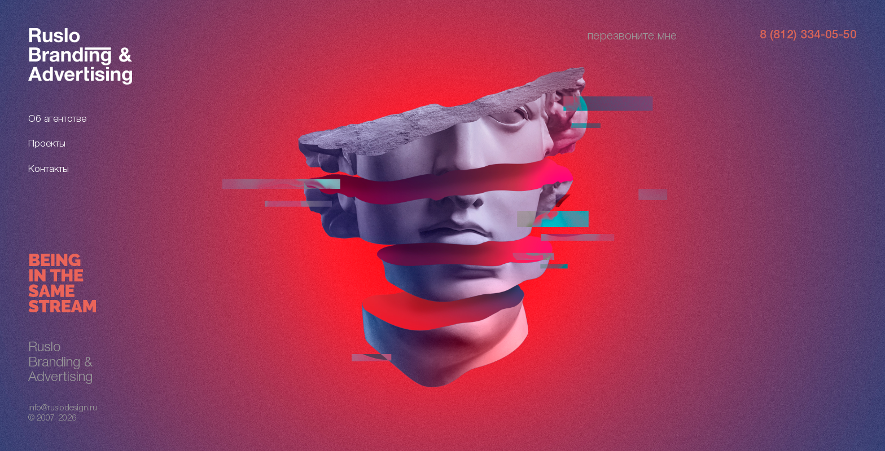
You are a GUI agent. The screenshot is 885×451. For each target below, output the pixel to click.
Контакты (48, 169)
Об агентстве (57, 119)
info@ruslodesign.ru (62, 408)
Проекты (46, 144)
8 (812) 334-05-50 (808, 35)
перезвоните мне (632, 36)
